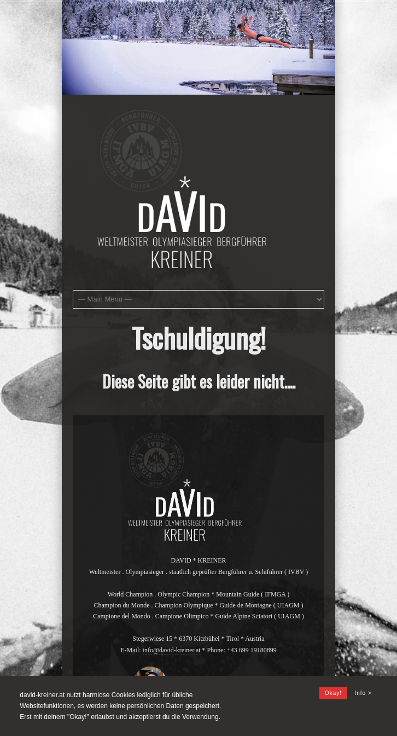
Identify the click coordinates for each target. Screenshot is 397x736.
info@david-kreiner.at (172, 650)
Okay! (333, 693)
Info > (362, 693)
